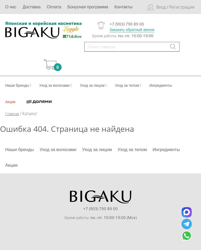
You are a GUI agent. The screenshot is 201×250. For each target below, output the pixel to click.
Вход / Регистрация (175, 7)
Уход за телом (128, 85)
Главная (12, 113)
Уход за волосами (55, 85)
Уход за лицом (93, 85)
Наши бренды (18, 85)
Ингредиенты (160, 85)
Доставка (32, 7)
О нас (10, 7)
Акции (10, 102)
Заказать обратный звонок (132, 30)
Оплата (54, 7)
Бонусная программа (87, 7)
